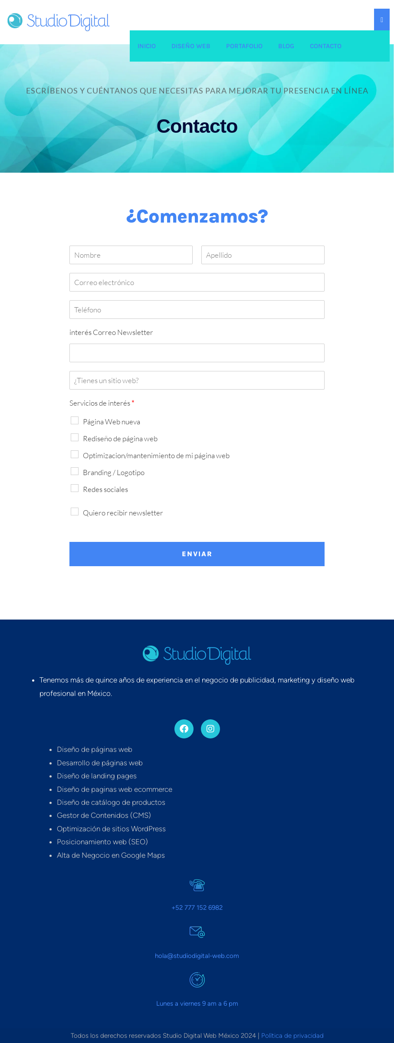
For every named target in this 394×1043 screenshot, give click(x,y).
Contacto (325, 46)
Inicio (147, 46)
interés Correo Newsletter (111, 332)
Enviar (197, 554)
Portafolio (244, 46)
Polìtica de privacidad (292, 1036)
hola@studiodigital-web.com (197, 956)
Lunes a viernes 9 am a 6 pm (197, 1003)
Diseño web (190, 46)
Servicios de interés (102, 402)
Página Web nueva (111, 421)
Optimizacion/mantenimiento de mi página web (156, 455)
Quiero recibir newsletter (123, 512)
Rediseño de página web (120, 438)
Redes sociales (105, 489)
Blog (286, 46)
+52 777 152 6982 (197, 908)
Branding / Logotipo (113, 472)
